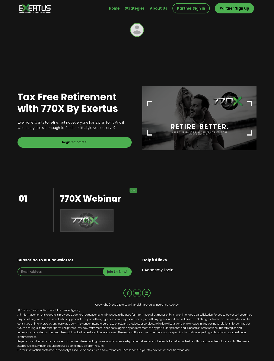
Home (114, 8)
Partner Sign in (191, 8)
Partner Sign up (234, 8)
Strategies (135, 8)
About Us (158, 8)
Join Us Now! (117, 271)
